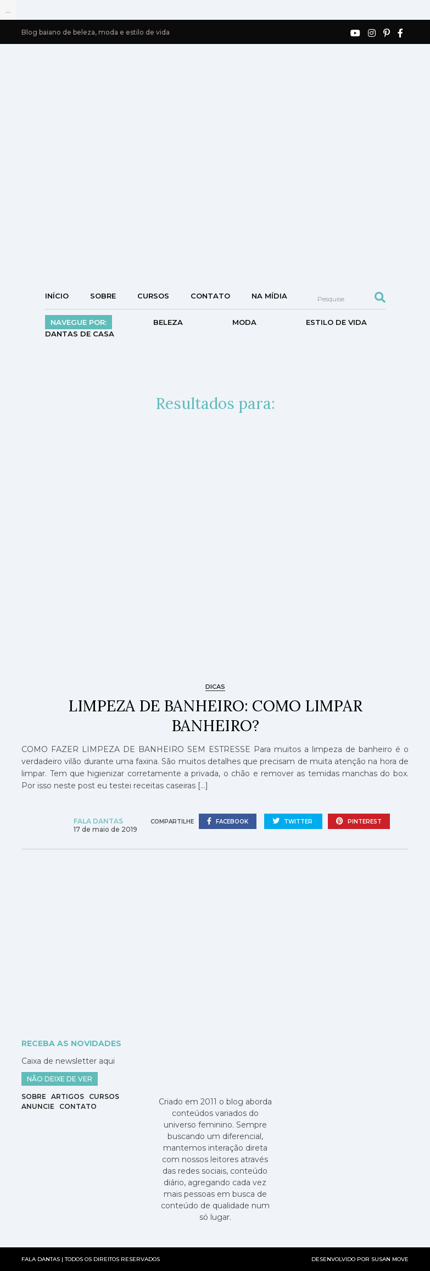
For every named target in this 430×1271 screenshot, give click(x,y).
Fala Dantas (98, 821)
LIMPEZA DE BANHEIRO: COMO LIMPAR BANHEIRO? (215, 716)
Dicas (215, 686)
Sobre (103, 295)
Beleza (168, 322)
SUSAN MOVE (390, 1259)
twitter (293, 821)
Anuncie (37, 1106)
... (7, 9)
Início (57, 295)
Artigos (67, 1096)
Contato (210, 295)
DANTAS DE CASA (79, 333)
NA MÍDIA (269, 295)
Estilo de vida (336, 322)
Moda (244, 322)
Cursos (153, 295)
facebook (227, 821)
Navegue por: (79, 322)
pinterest (359, 821)
